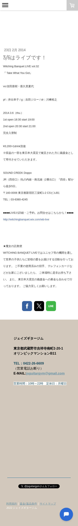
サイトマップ (48, 503)
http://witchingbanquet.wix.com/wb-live (26, 219)
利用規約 (11, 503)
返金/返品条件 (28, 503)
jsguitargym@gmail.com (45, 373)
